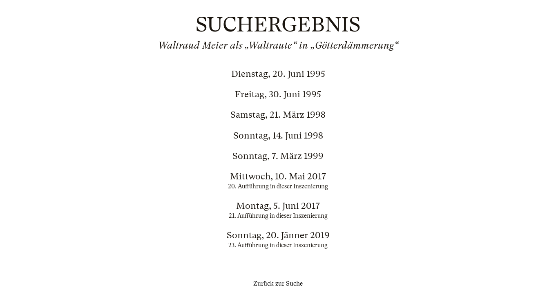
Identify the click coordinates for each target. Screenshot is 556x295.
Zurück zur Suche (278, 283)
